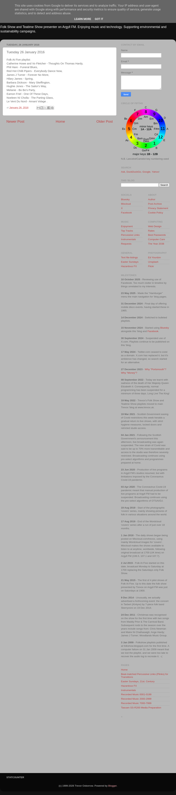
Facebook (126, 212)
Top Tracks (127, 230)
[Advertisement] (145, 746)
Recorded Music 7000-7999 (136, 703)
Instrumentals (128, 239)
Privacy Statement (158, 208)
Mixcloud (126, 203)
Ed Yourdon (154, 257)
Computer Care (156, 239)
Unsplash (153, 261)
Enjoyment (127, 226)
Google (146, 171)
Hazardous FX (129, 266)
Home (60, 121)
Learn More (82, 19)
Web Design (155, 226)
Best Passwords (157, 235)
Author (151, 199)
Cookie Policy (155, 212)
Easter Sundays (129, 261)
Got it (99, 19)
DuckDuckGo (133, 171)
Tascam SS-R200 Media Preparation (141, 707)
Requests (126, 243)
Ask (123, 171)
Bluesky (125, 199)
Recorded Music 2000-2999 (136, 698)
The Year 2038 (156, 243)
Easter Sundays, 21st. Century (138, 681)
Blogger (112, 785)
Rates (151, 230)
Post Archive (155, 203)
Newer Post (15, 121)
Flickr (151, 266)
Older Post (104, 121)
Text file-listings (129, 257)
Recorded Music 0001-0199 (136, 694)
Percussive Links (130, 235)
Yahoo (155, 171)
